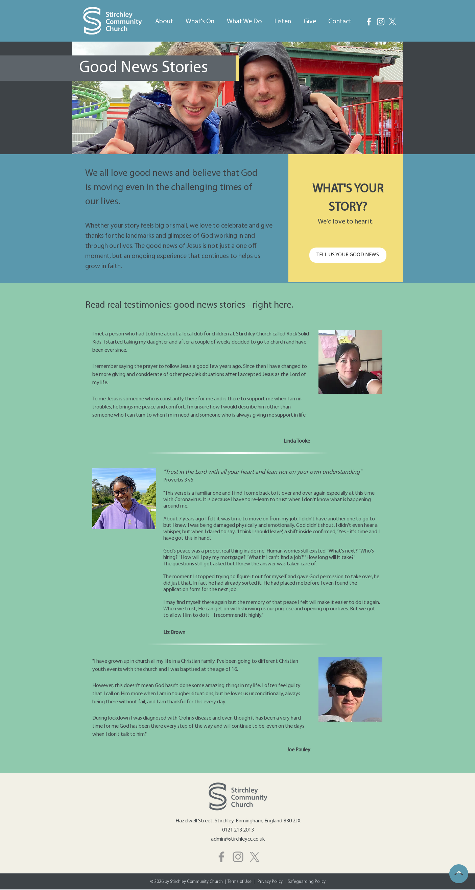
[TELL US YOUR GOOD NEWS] (347, 255)
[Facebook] (369, 22)
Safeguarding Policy (307, 882)
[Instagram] (381, 22)
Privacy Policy (271, 882)
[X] (254, 857)
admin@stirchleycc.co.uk (238, 839)
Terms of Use (240, 882)
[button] (164, 18)
